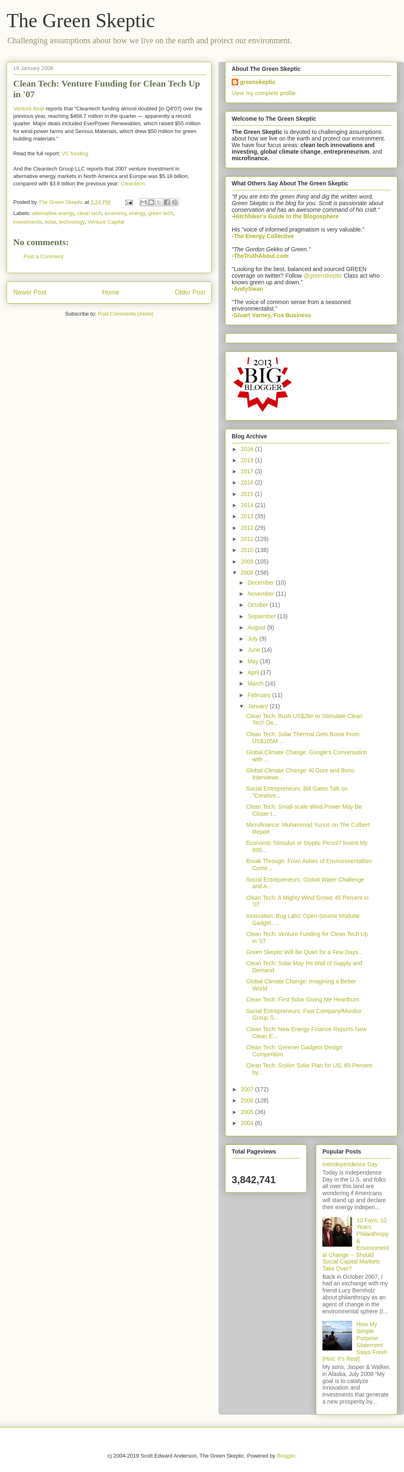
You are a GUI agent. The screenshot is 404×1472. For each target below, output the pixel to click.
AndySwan (248, 289)
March (256, 683)
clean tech (89, 213)
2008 (248, 572)
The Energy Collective (264, 236)
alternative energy (53, 213)
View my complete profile (264, 93)
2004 (248, 1123)
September (262, 616)
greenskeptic (257, 82)
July (253, 638)
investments (27, 222)
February (259, 695)
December (261, 582)
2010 (248, 550)
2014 (248, 505)
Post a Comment (43, 256)
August (257, 627)
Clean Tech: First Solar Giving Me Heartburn (302, 999)
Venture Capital (105, 222)
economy (115, 213)
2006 (248, 1100)
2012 (248, 527)
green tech (160, 213)
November (261, 593)
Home (111, 292)
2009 (248, 561)
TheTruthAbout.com (261, 256)
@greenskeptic (322, 275)
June (254, 649)
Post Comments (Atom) (125, 314)
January (258, 706)
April (254, 672)
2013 (248, 516)
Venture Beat (28, 108)
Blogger (286, 1456)
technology (72, 222)
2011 (248, 539)
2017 (248, 471)
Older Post (190, 292)
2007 (248, 1089)
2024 (248, 449)
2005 (248, 1112)
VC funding (75, 153)
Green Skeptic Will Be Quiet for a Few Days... (304, 952)
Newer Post (30, 292)
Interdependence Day (350, 1164)
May (253, 661)
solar (50, 222)
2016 (248, 482)
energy (137, 213)
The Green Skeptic (81, 20)
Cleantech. (133, 183)
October (258, 604)
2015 (248, 494)
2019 (248, 460)
